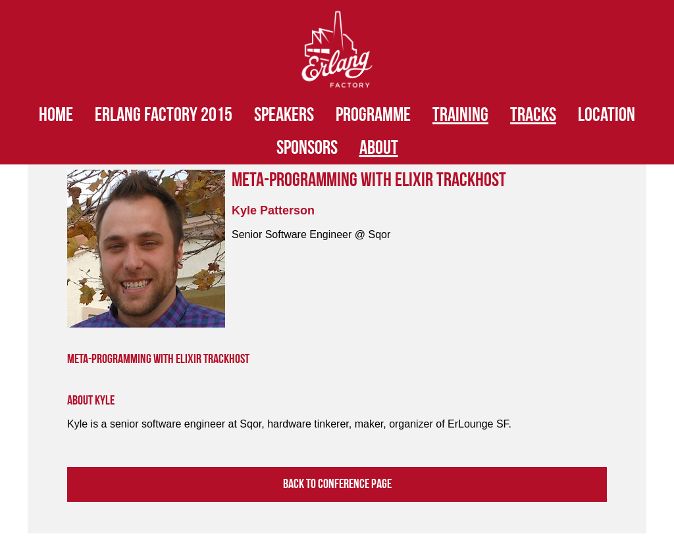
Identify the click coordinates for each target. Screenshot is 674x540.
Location (606, 115)
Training (460, 115)
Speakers (284, 115)
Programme (373, 115)
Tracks (533, 115)
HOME (56, 115)
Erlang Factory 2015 (163, 115)
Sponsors (307, 148)
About (378, 148)
